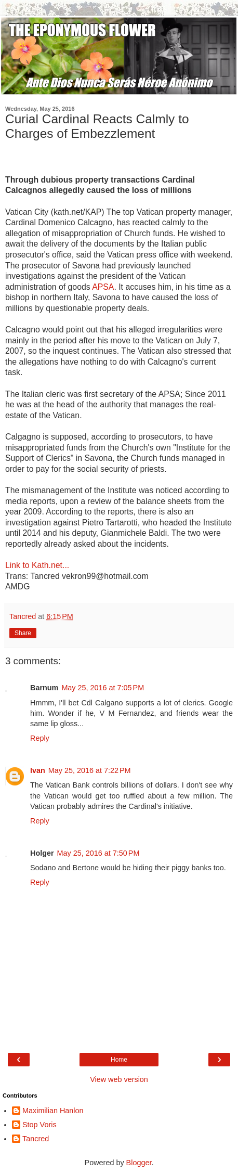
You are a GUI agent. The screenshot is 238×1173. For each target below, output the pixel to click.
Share (23, 633)
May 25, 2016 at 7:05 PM (102, 688)
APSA (103, 286)
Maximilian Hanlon (53, 1110)
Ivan (37, 770)
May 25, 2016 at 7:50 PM (98, 853)
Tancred (35, 1139)
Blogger (139, 1162)
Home (119, 1059)
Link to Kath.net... (37, 565)
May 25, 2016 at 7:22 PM (89, 770)
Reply (39, 738)
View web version (119, 1079)
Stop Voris (39, 1124)
